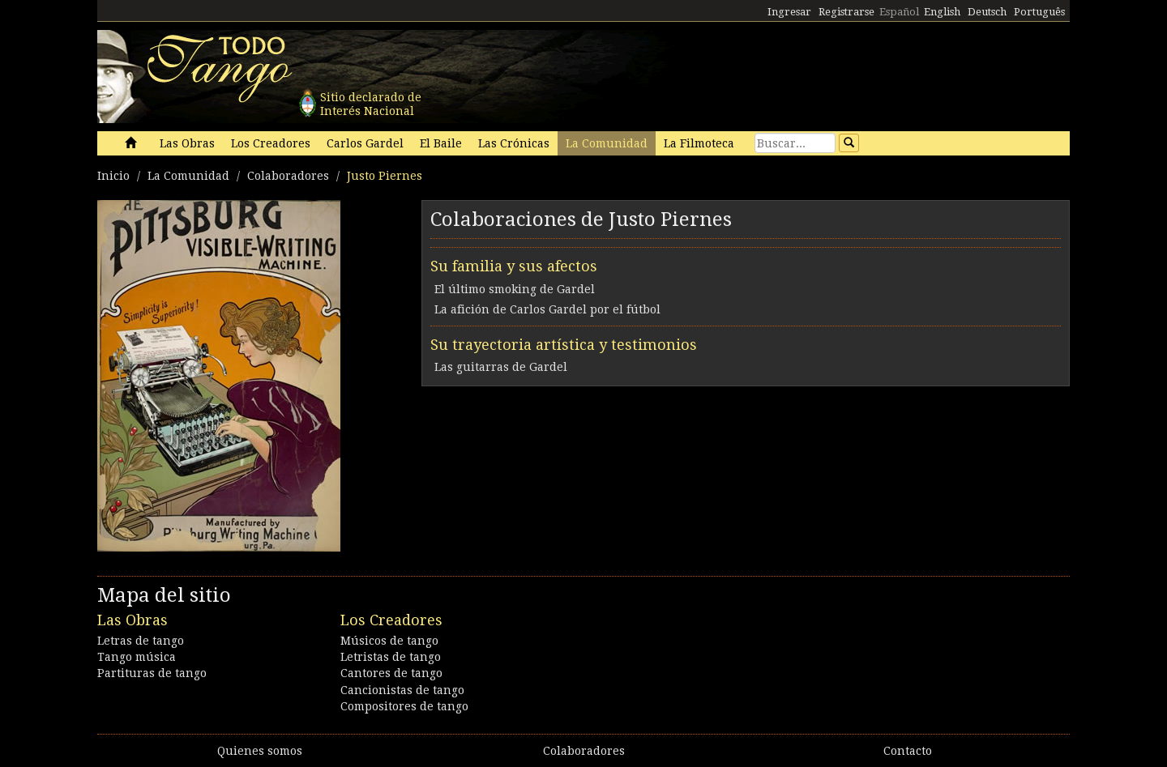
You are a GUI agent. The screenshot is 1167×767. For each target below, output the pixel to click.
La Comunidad (607, 143)
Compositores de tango (404, 706)
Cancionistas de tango (402, 690)
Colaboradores (288, 175)
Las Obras (187, 143)
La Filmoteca (699, 143)
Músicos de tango (389, 640)
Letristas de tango (390, 656)
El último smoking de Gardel (514, 289)
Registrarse (846, 12)
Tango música (136, 656)
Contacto (907, 750)
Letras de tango (140, 640)
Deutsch (987, 12)
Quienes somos (259, 750)
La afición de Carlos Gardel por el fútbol (547, 309)
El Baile (441, 143)
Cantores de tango (391, 673)
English (942, 12)
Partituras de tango (152, 673)
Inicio (113, 175)
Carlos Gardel (365, 143)
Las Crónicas (513, 143)
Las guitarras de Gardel (500, 366)
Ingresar (789, 12)
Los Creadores (270, 143)
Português (1039, 12)
